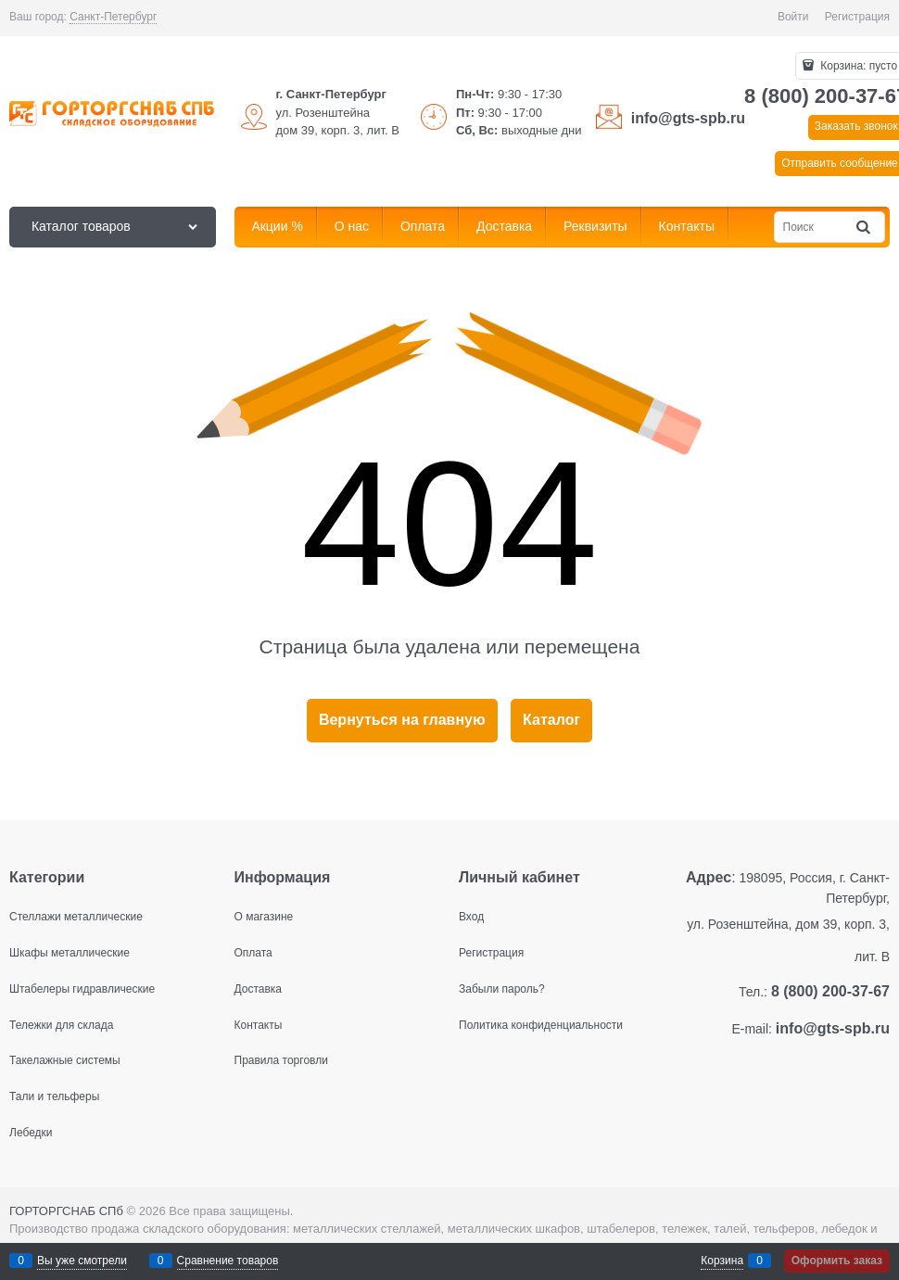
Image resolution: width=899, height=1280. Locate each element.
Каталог (551, 720)
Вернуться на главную (402, 720)
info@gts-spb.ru (688, 118)
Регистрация (857, 16)
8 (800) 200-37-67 (830, 991)
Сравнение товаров (228, 1260)
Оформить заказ (836, 1260)
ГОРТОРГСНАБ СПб (66, 1211)
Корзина (722, 1260)
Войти (793, 16)
